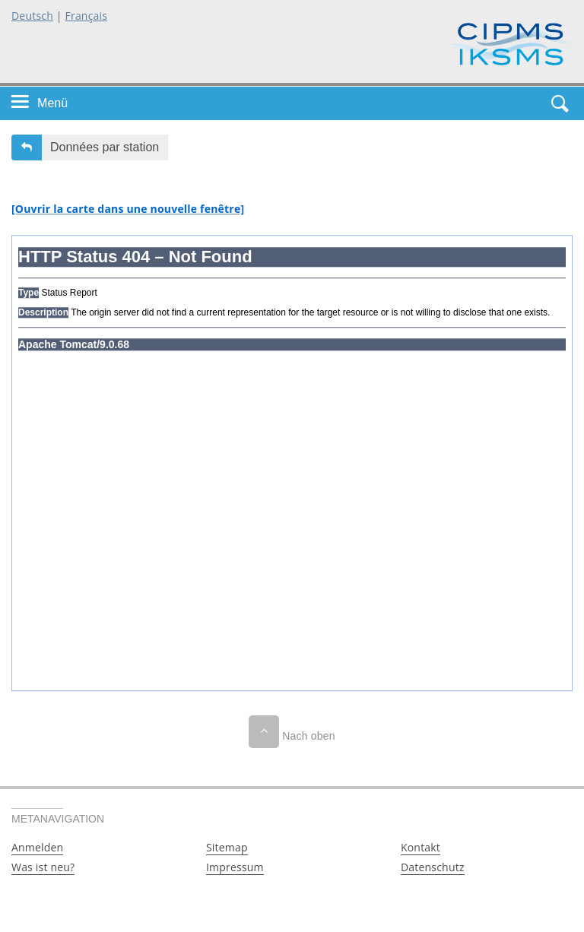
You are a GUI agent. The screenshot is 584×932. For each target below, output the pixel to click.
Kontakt (420, 847)
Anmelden (37, 847)
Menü (52, 103)
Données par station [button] (104, 147)
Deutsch (32, 15)
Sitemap (227, 847)
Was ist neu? (43, 867)
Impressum (235, 867)
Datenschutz (433, 867)
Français (86, 15)
